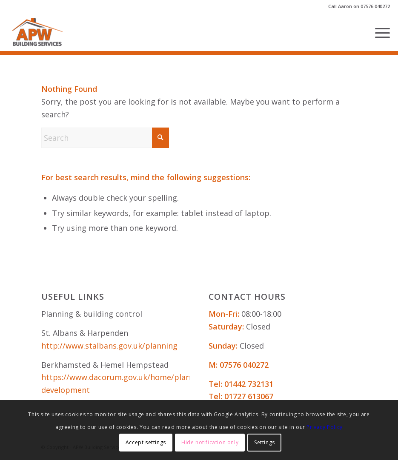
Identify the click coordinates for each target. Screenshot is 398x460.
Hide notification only (209, 442)
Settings (264, 442)
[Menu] (378, 32)
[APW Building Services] (37, 32)
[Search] (105, 138)
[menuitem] (378, 32)
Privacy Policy (324, 427)
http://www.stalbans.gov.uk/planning (109, 346)
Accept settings (146, 442)
